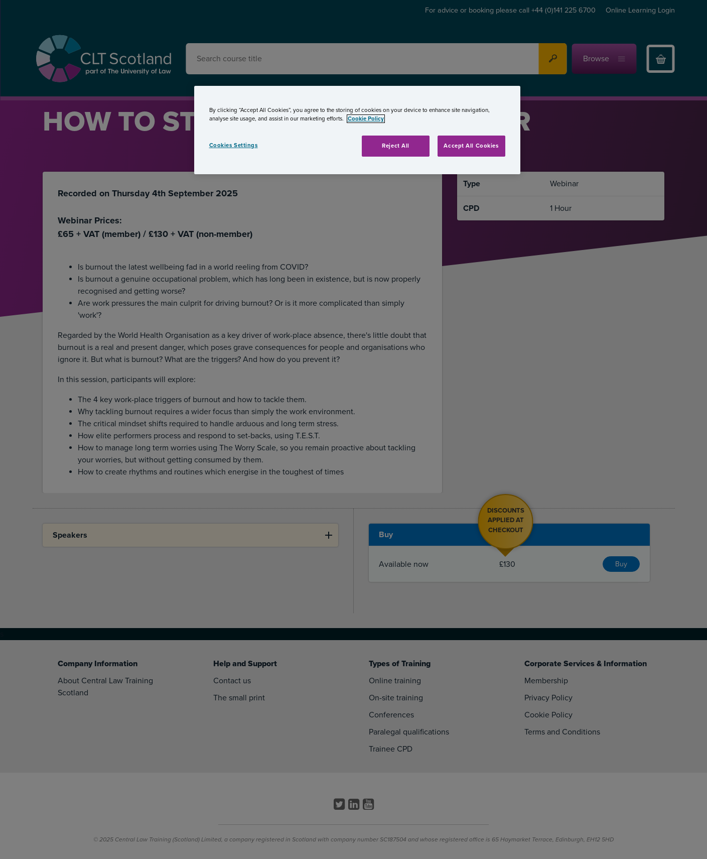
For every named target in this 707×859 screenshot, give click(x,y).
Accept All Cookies (471, 146)
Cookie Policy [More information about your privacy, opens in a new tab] (366, 118)
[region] (357, 130)
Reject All (395, 146)
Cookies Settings (233, 145)
